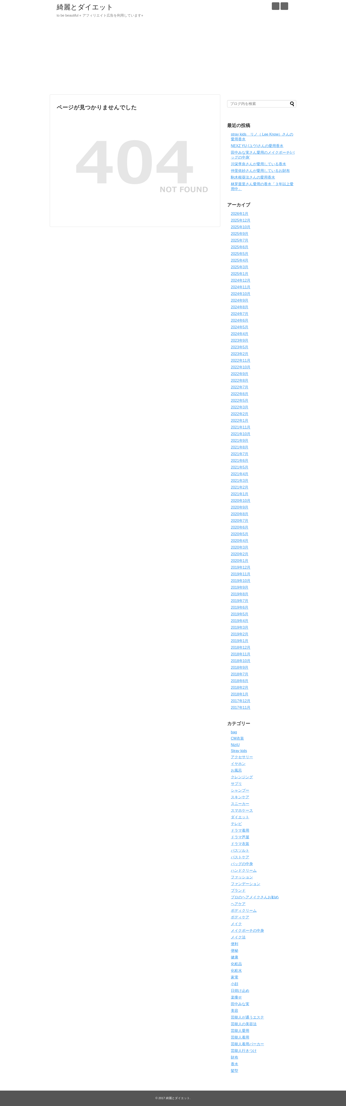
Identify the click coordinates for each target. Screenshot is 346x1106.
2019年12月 (240, 567)
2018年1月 (240, 694)
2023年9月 (240, 340)
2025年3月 (240, 267)
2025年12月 (240, 220)
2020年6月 (240, 527)
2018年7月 (240, 674)
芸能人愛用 (240, 1031)
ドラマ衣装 (240, 844)
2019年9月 (240, 587)
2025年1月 (240, 274)
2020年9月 (240, 507)
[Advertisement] (173, 58)
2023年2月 (240, 354)
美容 (234, 1011)
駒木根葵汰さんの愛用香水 (253, 177)
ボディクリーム (244, 910)
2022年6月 (240, 394)
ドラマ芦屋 (240, 837)
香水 (234, 1064)
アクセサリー (242, 757)
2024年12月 (240, 280)
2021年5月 (240, 467)
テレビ (236, 824)
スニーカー (240, 804)
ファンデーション (245, 884)
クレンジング (242, 777)
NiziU (235, 745)
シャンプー (240, 790)
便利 (234, 944)
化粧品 (236, 964)
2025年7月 (240, 240)
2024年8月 (240, 307)
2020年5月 (240, 534)
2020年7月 (240, 521)
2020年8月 (240, 514)
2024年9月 (240, 300)
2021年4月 (240, 474)
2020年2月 (240, 554)
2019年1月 (240, 641)
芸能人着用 (240, 1037)
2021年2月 (240, 487)
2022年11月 (240, 360)
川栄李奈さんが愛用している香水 (258, 164)
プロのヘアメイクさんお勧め (255, 897)
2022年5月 (240, 400)
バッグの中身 (242, 864)
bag (234, 732)
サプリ (236, 784)
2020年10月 (240, 501)
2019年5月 (240, 614)
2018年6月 (240, 681)
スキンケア (240, 797)
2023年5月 (240, 347)
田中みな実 (240, 1004)
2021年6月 (240, 461)
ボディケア (240, 917)
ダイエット (240, 817)
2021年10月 (240, 434)
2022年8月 (240, 380)
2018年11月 (240, 654)
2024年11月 (240, 287)
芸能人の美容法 (244, 1024)
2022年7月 (240, 387)
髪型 (234, 1071)
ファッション (242, 877)
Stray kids (239, 751)
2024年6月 (240, 320)
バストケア (240, 857)
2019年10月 (240, 581)
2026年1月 (240, 214)
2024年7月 (240, 314)
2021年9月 (240, 441)
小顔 (234, 984)
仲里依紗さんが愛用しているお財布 (260, 171)
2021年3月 (240, 481)
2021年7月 (240, 454)
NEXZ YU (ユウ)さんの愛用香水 (257, 146)
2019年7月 (240, 601)
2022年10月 (240, 367)
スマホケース (242, 810)
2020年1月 (240, 561)
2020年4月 (240, 541)
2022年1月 (240, 421)
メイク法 (238, 937)
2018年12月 (240, 647)
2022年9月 (240, 374)
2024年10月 (240, 294)
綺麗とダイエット (85, 7)
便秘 (234, 951)
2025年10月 (240, 227)
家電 (234, 977)
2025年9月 (240, 234)
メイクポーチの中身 (247, 930)
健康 (234, 957)
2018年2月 (240, 687)
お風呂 (236, 770)
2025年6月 (240, 247)
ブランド (238, 890)
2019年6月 (240, 607)
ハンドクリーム (244, 870)
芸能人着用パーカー (247, 1044)
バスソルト (240, 850)
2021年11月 (240, 427)
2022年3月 (240, 407)
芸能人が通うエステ (247, 1017)
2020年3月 (240, 547)
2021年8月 (240, 447)
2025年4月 (240, 260)
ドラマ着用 (240, 830)
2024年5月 (240, 327)
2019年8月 (240, 594)
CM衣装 (237, 738)
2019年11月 (240, 574)
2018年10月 (240, 661)
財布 (234, 1057)
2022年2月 (240, 414)
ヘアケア (238, 904)
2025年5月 (240, 254)
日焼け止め (240, 991)
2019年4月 (240, 621)
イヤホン (238, 764)
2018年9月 (240, 667)
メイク (236, 924)
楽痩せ (236, 997)
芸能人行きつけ (244, 1051)
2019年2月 (240, 634)
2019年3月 (240, 627)
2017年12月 (240, 701)
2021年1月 (240, 494)
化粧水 (236, 971)
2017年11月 (240, 707)
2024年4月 (240, 334)
